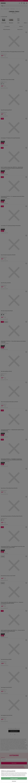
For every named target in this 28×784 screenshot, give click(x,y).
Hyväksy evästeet (14, 778)
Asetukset (14, 781)
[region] (14, 776)
